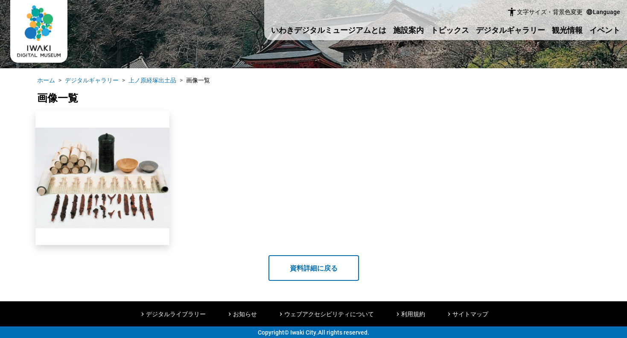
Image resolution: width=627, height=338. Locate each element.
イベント (604, 30)
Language (603, 12)
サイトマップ (470, 314)
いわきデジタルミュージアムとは (328, 30)
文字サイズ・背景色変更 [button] (545, 12)
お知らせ (245, 314)
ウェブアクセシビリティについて (329, 314)
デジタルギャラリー (510, 30)
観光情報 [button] (567, 30)
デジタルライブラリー (176, 314)
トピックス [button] (450, 30)
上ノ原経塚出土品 (152, 80)
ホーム (46, 80)
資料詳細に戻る (314, 267)
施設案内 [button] (408, 30)
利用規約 (413, 314)
